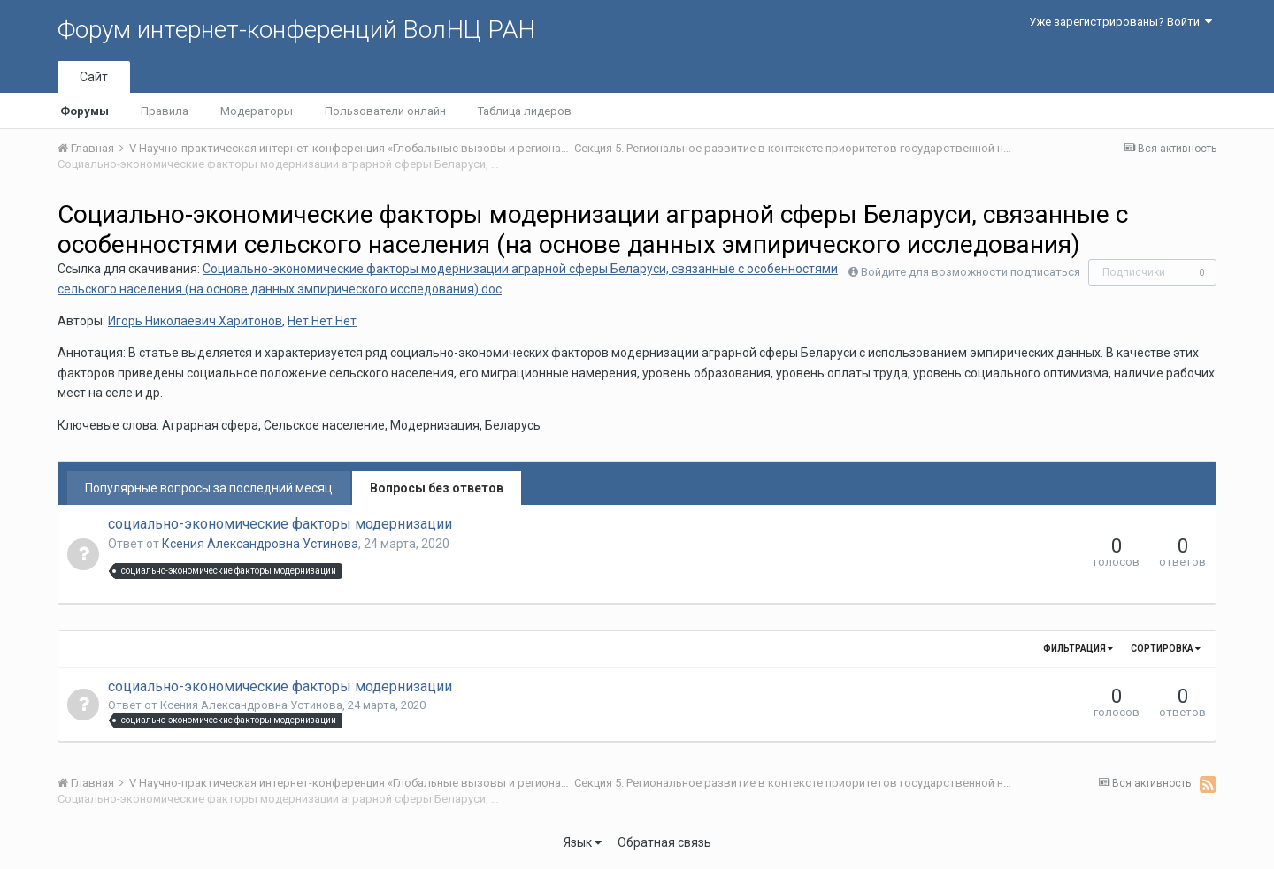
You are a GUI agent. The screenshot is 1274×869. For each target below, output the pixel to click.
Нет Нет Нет (322, 321)
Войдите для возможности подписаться (970, 271)
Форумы (84, 111)
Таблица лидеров (525, 111)
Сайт (94, 77)
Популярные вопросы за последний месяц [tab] (209, 488)
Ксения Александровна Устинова (260, 544)
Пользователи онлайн (385, 111)
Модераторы (256, 111)
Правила (164, 111)
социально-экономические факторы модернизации (280, 523)
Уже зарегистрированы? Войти (1120, 21)
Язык (583, 842)
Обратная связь (664, 842)
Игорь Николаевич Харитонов (195, 321)
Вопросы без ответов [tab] (436, 488)
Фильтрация (1078, 648)
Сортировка (1166, 648)
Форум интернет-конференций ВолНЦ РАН (296, 29)
